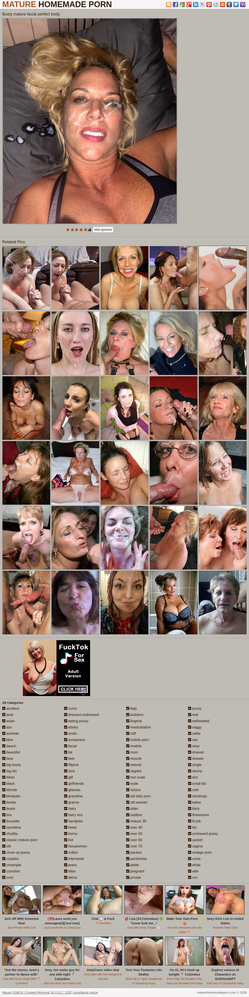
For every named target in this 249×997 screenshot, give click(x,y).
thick (193, 809)
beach (9, 746)
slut (193, 777)
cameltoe (11, 827)
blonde (9, 790)
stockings (197, 796)
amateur (10, 708)
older (132, 809)
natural (133, 765)
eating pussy (76, 721)
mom (132, 752)
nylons (133, 790)
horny (70, 834)
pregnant (135, 871)
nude (132, 783)
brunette (10, 821)
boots (8, 809)
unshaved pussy (203, 834)
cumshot (11, 871)
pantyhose (136, 859)
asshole (10, 733)
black (8, 783)
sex (193, 740)
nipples (134, 771)
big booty (11, 765)
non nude (135, 777)
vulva (194, 859)
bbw (7, 740)
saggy (195, 727)
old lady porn (138, 796)
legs (131, 708)
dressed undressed (81, 715)
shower (196, 758)
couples (10, 859)
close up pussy (16, 852)
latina (70, 877)
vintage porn (200, 852)
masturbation (138, 727)
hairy (70, 809)
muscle (134, 758)
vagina (195, 846)
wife (193, 871)
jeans (70, 865)
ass (7, 727)
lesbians (134, 715)
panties (134, 852)
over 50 (134, 834)
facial (70, 746)
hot (68, 840)
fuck (69, 771)
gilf (68, 777)
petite (132, 865)
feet (69, 758)
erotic (70, 733)
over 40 (134, 827)
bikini (8, 777)
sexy (193, 746)
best (7, 758)
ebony (71, 727)
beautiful (11, 752)
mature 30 (136, 821)
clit (6, 846)
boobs (9, 802)
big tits (9, 771)
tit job (194, 821)
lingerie (134, 721)
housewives (75, 846)
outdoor (134, 815)
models (134, 746)
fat (68, 752)
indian (71, 852)
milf (131, 733)
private (133, 877)
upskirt (195, 840)
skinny (195, 771)
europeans (74, 740)
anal (7, 715)
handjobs (73, 821)
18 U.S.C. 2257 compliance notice (74, 992)
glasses (72, 790)
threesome (198, 815)
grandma (73, 796)
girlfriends (74, 783)
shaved (196, 752)
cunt (7, 877)
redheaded (198, 721)
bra (7, 815)
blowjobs (11, 796)
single (194, 765)
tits (192, 827)
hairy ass (73, 815)
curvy (70, 708)
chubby (10, 834)
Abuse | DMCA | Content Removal (26, 992)
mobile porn (137, 740)
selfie (194, 733)
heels (70, 827)
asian (8, 721)
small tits (197, 783)
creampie (11, 865)
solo (193, 790)
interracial (74, 859)
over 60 (134, 840)
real (193, 715)
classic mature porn (19, 840)
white (194, 865)
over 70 (134, 846)
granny (71, 802)
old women (137, 802)
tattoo (194, 802)
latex (70, 871)
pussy (194, 708)
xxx (192, 877)
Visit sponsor (103, 229)
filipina (71, 765)
